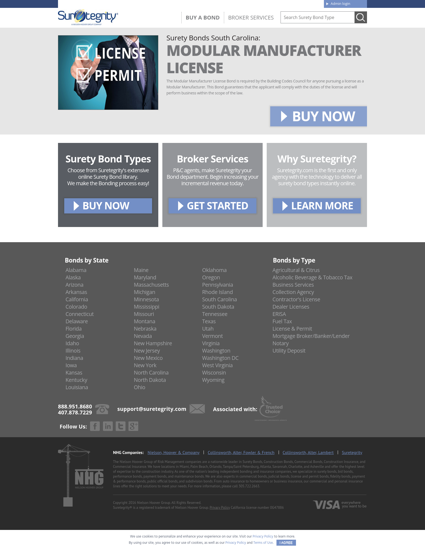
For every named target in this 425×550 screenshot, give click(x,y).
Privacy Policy (220, 507)
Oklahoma (214, 270)
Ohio (139, 387)
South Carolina (219, 299)
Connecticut (80, 314)
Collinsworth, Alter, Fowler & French (241, 452)
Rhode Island (217, 292)
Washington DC (220, 358)
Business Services (293, 284)
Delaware (77, 321)
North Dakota (150, 379)
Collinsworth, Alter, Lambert (308, 452)
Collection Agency (293, 292)
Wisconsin (214, 372)
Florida (74, 328)
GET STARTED (217, 205)
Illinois (73, 350)
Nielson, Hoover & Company (173, 452)
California (77, 299)
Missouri (144, 314)
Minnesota (146, 299)
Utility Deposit (288, 350)
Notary (280, 343)
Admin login (340, 3)
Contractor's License (296, 299)
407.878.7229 (139, 4)
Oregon (211, 277)
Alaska (73, 277)
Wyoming (213, 379)
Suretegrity (352, 452)
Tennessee (214, 314)
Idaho (72, 343)
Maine (141, 270)
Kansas (74, 372)
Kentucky (76, 379)
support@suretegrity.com (151, 408)
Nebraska (145, 328)
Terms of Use (263, 543)
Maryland (145, 277)
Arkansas (76, 292)
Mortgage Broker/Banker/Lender (311, 336)
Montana (144, 321)
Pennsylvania (217, 284)
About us (235, 3)
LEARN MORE (322, 205)
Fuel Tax (282, 321)
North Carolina (151, 372)
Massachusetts (151, 284)
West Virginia (217, 365)
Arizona (74, 284)
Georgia (75, 336)
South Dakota (218, 306)
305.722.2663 (249, 486)
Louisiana (77, 387)
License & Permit (292, 328)
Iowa (71, 365)
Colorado (76, 306)
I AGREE (286, 543)
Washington (216, 350)
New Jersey (147, 350)
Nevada (143, 336)
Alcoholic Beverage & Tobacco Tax (312, 277)
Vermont (212, 336)
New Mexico (148, 358)
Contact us (307, 3)
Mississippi (146, 306)
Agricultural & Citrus (296, 270)
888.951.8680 (100, 4)
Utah (208, 328)
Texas (209, 321)
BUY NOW (323, 116)
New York (145, 365)
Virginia (211, 343)
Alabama (76, 270)
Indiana (74, 358)
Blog (270, 3)
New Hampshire (153, 343)
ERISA (279, 314)
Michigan (144, 292)
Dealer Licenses (290, 306)
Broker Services (251, 17)
